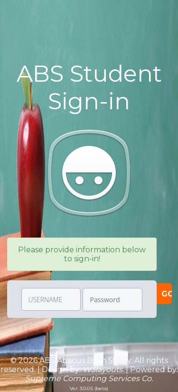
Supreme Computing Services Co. (89, 378)
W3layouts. (103, 369)
